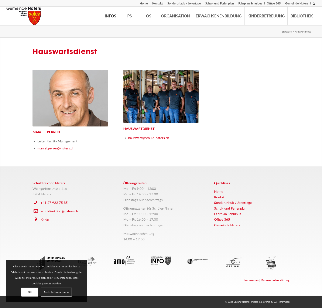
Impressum (251, 280)
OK (30, 292)
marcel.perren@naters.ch (55, 148)
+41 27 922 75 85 (54, 202)
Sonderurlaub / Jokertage (184, 3)
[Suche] (314, 5)
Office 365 (274, 3)
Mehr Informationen (56, 292)
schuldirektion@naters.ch (59, 211)
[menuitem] (144, 3)
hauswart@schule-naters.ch (148, 138)
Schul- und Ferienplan (219, 3)
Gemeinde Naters (296, 3)
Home (144, 3)
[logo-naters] (23, 16)
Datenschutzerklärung (275, 280)
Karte (45, 219)
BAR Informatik (282, 301)
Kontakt (157, 3)
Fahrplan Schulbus (250, 3)
